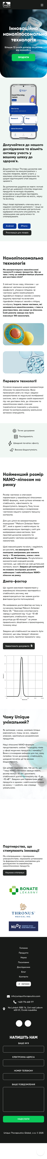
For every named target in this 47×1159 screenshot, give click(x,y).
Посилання (23, 962)
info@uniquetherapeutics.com (23, 996)
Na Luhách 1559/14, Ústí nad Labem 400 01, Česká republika (23, 1009)
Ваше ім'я (23, 1043)
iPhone (24, 226)
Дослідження (23, 967)
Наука (24, 958)
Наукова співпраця (14, 873)
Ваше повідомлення (23, 1085)
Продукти (23, 57)
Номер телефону (23, 1071)
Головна (24, 948)
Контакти (23, 977)
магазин (25, 984)
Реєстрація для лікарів (17, 233)
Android (10, 226)
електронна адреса (23, 1057)
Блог (23, 972)
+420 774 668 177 (23, 1002)
